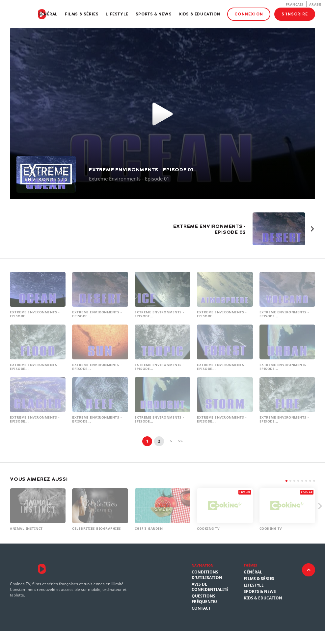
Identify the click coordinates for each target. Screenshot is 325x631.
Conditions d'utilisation (207, 575)
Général (48, 14)
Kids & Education (199, 14)
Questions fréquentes (205, 599)
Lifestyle (117, 14)
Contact (201, 608)
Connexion (248, 14)
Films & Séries (81, 14)
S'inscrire (295, 14)
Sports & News (154, 14)
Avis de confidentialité (210, 587)
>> (180, 441)
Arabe (315, 4)
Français (295, 4)
